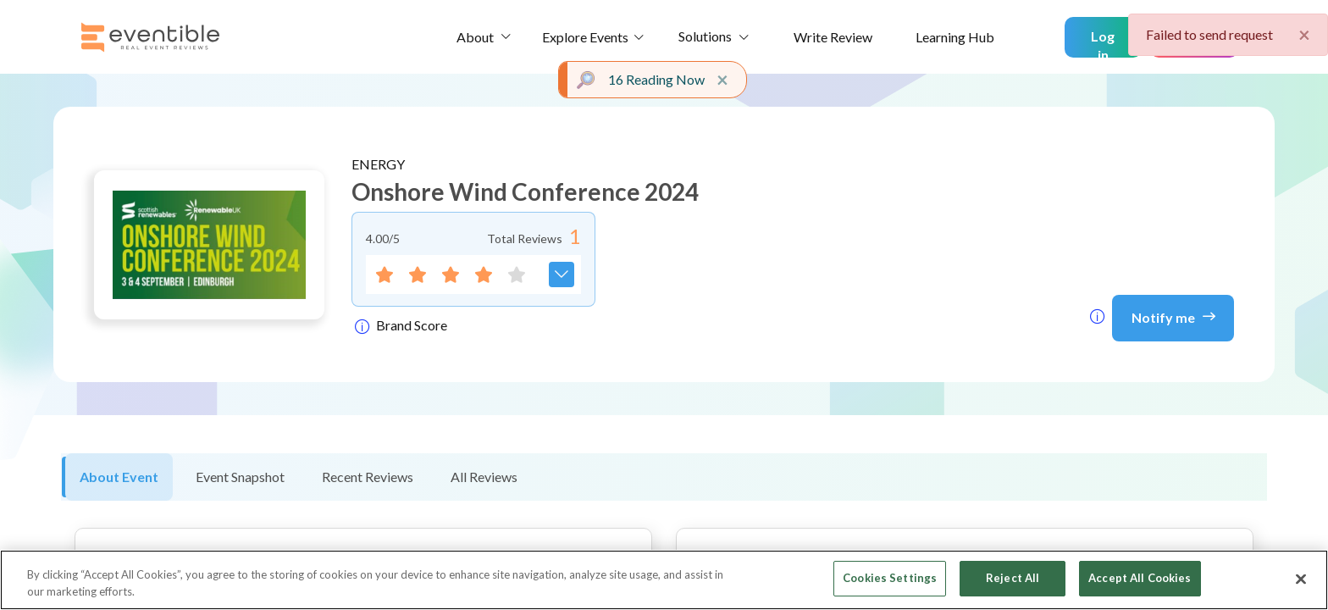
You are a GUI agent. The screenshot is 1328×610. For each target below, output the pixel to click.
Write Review (833, 37)
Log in (1103, 43)
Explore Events (585, 37)
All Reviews (484, 477)
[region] (664, 580)
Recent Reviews (367, 477)
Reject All (1012, 578)
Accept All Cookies (1139, 578)
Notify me (1173, 316)
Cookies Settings (890, 578)
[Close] (1301, 578)
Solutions (705, 36)
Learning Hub (955, 37)
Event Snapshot (240, 477)
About (475, 37)
